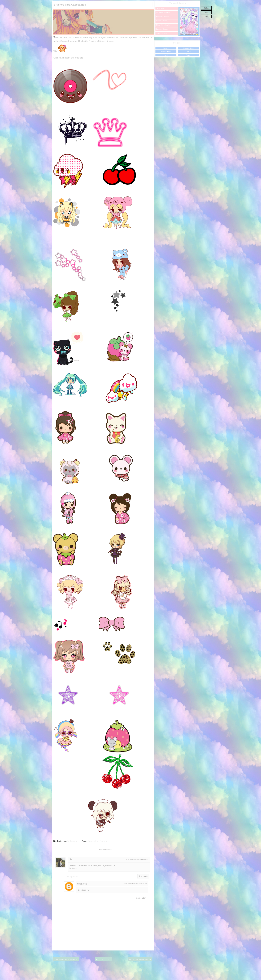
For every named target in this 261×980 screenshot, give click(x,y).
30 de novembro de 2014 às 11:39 (135, 883)
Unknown (82, 883)
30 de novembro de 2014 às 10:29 (137, 859)
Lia (70, 859)
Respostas (72, 876)
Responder (143, 876)
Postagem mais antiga (140, 959)
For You (103, 841)
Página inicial (103, 959)
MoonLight (165, 25)
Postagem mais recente (66, 959)
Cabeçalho (93, 841)
